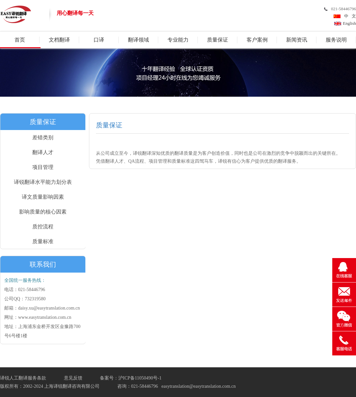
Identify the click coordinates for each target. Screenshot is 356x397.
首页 (20, 40)
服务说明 (336, 40)
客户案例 (257, 40)
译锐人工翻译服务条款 (23, 378)
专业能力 (178, 40)
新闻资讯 (296, 40)
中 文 (349, 16)
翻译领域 (138, 40)
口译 (99, 40)
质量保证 (217, 40)
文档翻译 (59, 40)
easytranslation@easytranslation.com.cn (199, 386)
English (349, 23)
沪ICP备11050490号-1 (140, 378)
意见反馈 (73, 378)
